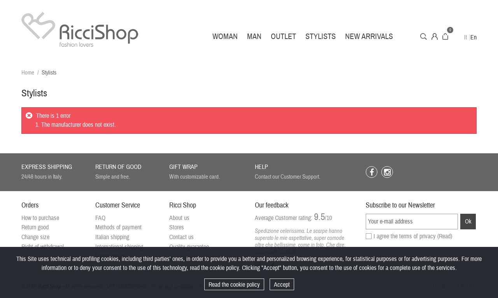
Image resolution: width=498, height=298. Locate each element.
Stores (176, 227)
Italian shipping (112, 237)
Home (27, 72)
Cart (445, 36)
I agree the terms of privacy (413, 236)
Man (254, 36)
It (465, 37)
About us (179, 218)
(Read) (444, 236)
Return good (35, 227)
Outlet (283, 36)
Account (434, 36)
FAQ (100, 218)
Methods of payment (118, 227)
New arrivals (369, 36)
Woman (225, 36)
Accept (282, 285)
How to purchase (40, 218)
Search (423, 36)
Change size (35, 237)
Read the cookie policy (234, 285)
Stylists (320, 36)
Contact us (181, 237)
